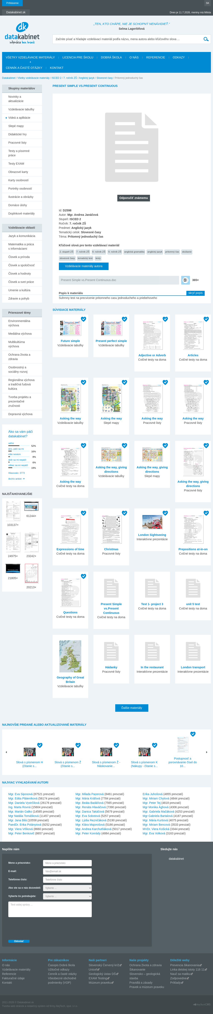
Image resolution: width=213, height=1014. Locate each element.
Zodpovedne (178, 978)
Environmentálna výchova (19, 323)
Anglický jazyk (86, 77)
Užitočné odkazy (58, 969)
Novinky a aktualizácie (16, 99)
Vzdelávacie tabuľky (21, 109)
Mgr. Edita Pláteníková (22, 798)
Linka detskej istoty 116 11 (187, 969)
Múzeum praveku (100, 982)
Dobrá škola (111, 57)
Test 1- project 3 (152, 604)
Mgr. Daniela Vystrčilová (24, 802)
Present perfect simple (111, 341)
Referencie (155, 57)
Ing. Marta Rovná (19, 807)
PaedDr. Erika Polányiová (24, 824)
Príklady (175, 982)
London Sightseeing (152, 535)
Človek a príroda (19, 257)
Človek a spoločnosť (21, 265)
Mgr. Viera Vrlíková (20, 829)
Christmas (111, 549)
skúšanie (187, 251)
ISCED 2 (56, 77)
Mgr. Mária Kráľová (88, 798)
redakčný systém (36, 1006)
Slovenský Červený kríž (104, 965)
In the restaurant (152, 667)
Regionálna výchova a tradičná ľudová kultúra (21, 384)
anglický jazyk (154, 251)
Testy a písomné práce (19, 153)
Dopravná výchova (20, 414)
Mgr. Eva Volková (154, 833)
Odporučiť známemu (133, 198)
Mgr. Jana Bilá (17, 820)
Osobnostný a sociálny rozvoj (17, 369)
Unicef (93, 969)
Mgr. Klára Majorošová (90, 824)
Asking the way (70, 418)
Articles (193, 355)
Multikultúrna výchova (16, 344)
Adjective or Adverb (152, 355)
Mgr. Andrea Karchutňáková (93, 829)
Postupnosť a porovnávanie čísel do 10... (182, 762)
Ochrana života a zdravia (19, 357)
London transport (193, 667)
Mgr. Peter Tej (152, 802)
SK (207, 3)
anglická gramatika (134, 251)
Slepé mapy (16, 126)
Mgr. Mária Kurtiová (155, 820)
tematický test (85, 258)
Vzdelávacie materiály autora (84, 266)
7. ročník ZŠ (70, 77)
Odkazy (179, 57)
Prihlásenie (12, 3)
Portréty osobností (20, 188)
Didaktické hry (17, 134)
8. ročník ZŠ (98, 251)
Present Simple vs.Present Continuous (111, 608)
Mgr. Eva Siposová (20, 794)
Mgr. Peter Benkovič (21, 833)
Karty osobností (18, 180)
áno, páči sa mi (16, 449)
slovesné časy (67, 258)
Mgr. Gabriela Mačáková (158, 811)
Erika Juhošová (153, 794)
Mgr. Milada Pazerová (90, 794)
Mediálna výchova (20, 333)
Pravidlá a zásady (140, 982)
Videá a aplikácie (19, 117)
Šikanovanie (137, 969)
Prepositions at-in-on (193, 549)
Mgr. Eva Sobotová (88, 816)
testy (98, 258)
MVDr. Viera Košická (156, 829)
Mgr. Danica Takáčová (90, 811)
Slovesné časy (105, 77)
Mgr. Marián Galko (20, 811)
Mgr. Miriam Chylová (156, 798)
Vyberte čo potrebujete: (22, 896)
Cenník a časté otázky (24, 67)
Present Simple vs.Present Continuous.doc (88, 280)
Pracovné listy (17, 142)
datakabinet (176, 858)
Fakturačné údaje (13, 978)
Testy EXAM (16, 163)
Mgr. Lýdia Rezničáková (91, 820)
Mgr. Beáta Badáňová (90, 802)
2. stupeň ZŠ (66, 251)
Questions (70, 612)
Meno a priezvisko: (19, 862)
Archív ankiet (15, 478)
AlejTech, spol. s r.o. (67, 1006)
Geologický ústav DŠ (102, 974)
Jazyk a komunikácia (21, 236)
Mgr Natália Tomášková (23, 816)
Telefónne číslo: (17, 879)
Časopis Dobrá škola (61, 965)
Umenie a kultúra (19, 290)
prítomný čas (172, 251)
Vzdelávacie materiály (16, 969)
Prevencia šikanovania (184, 965)
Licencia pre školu (77, 57)
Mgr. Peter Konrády (88, 833)
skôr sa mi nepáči (17, 460)
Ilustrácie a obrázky (20, 197)
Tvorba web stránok (13, 1006)
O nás (134, 57)
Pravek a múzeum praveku (146, 987)
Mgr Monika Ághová (156, 807)
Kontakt (56, 67)
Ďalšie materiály (131, 707)
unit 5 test (193, 604)
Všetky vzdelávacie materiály (30, 57)
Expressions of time (70, 549)
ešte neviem (14, 454)
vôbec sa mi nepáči (18, 465)
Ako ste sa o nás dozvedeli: (24, 887)
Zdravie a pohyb (18, 298)
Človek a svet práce (21, 282)
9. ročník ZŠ (114, 251)
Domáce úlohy (17, 205)
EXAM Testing (98, 978)
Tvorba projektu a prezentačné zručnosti (19, 401)
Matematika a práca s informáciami (21, 246)
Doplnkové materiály (21, 213)
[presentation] (40, 927)
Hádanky (111, 667)
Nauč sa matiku (180, 974)
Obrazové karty (18, 172)
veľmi (11, 443)
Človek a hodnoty (19, 273)
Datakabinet (8, 77)
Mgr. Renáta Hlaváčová (91, 807)
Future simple (70, 341)
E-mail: (12, 871)
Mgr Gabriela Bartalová (158, 816)
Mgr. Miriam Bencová (156, 824)
